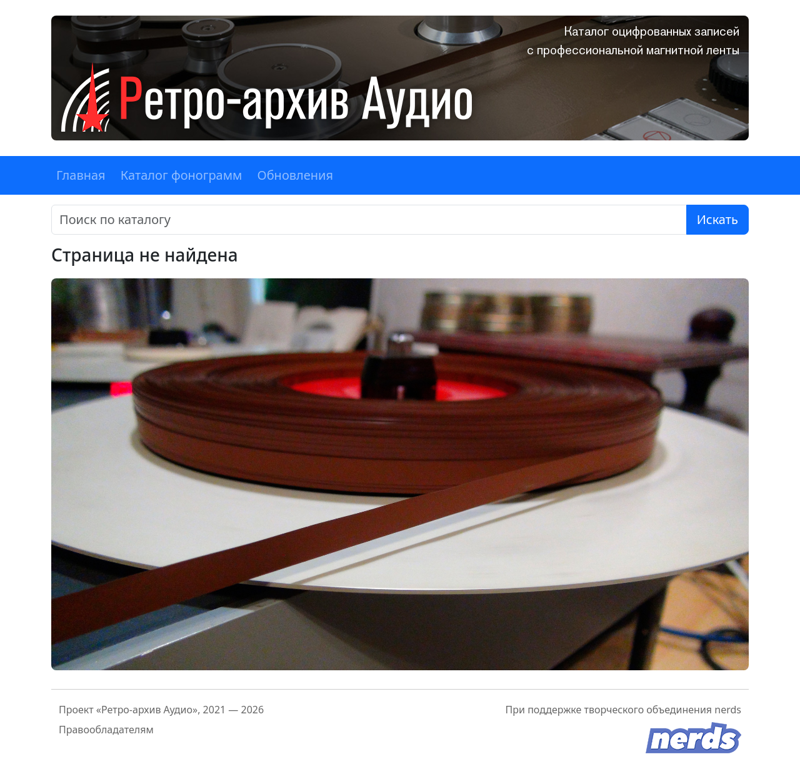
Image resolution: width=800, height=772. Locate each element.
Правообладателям (106, 729)
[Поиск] (369, 220)
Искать (717, 219)
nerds (727, 709)
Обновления (295, 175)
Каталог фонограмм (181, 175)
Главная (81, 175)
